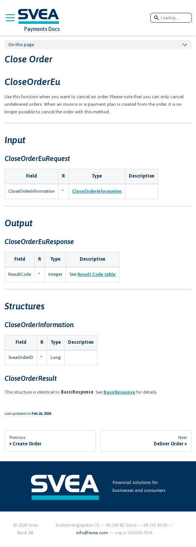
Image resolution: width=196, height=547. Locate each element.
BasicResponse (119, 392)
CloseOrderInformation (97, 191)
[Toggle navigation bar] (10, 17)
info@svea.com (92, 532)
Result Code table (96, 274)
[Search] (171, 17)
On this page (21, 44)
